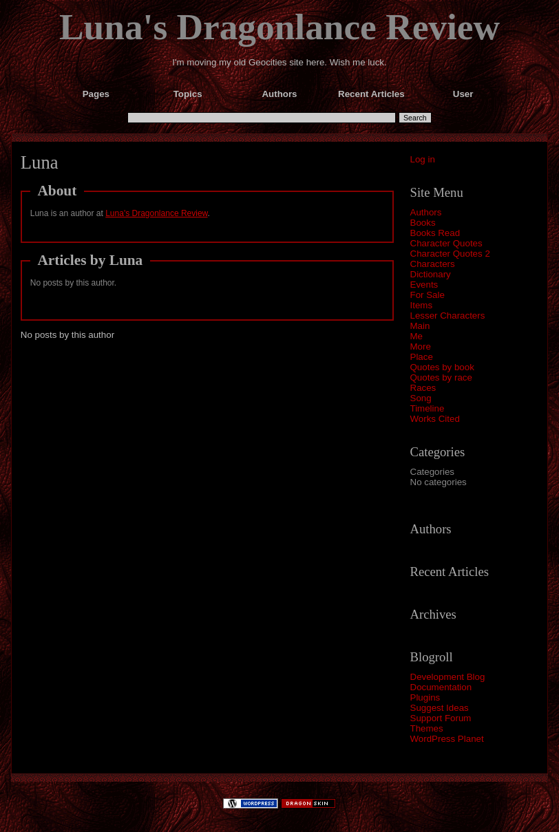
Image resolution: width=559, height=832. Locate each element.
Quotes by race (441, 377)
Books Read (435, 233)
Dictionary (430, 274)
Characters (432, 264)
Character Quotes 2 (450, 253)
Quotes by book (442, 367)
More (420, 346)
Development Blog (447, 677)
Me (416, 336)
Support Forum (441, 718)
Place (421, 357)
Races (423, 388)
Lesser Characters (447, 315)
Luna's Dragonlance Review (279, 26)
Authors (426, 212)
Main (420, 326)
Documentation (441, 687)
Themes (426, 728)
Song (421, 398)
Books (423, 222)
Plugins (425, 697)
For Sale (427, 295)
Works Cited (435, 419)
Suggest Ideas (439, 708)
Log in (422, 159)
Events (424, 284)
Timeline (427, 408)
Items (421, 305)
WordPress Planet (447, 739)
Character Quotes (446, 243)
